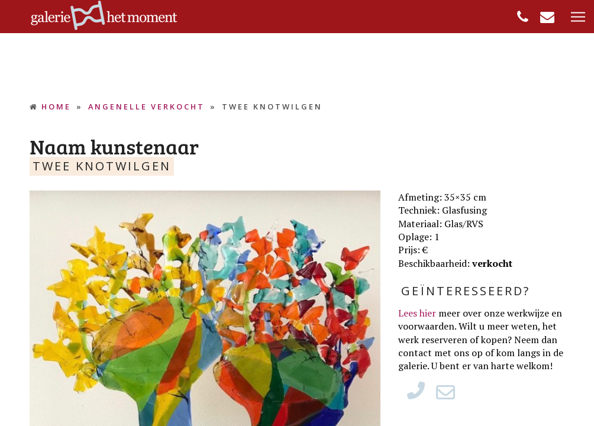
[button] (578, 17)
